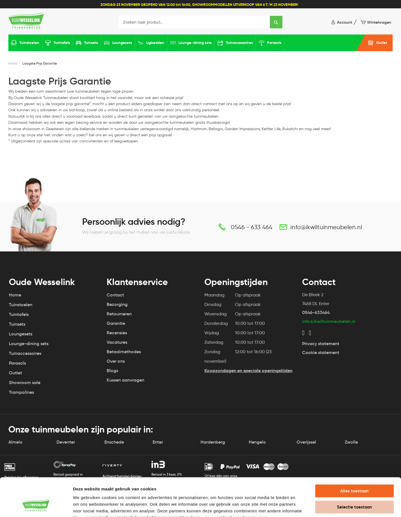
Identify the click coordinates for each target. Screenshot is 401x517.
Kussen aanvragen (125, 380)
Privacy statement (320, 343)
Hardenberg (212, 442)
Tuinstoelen (29, 42)
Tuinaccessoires (239, 42)
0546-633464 (316, 312)
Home (12, 63)
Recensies (117, 332)
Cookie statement (320, 352)
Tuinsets (91, 42)
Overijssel (306, 442)
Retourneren (119, 313)
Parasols (274, 42)
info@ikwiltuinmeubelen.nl (326, 227)
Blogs (112, 370)
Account (344, 22)
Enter (158, 442)
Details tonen (301, 506)
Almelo (15, 442)
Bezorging (117, 304)
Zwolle (351, 442)
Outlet (381, 42)
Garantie (116, 323)
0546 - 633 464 (251, 227)
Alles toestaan (354, 456)
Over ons (116, 361)
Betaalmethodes (124, 351)
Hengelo (257, 442)
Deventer (66, 442)
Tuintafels (61, 42)
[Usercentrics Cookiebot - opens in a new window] (36, 506)
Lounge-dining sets (195, 42)
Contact (115, 295)
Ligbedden (155, 42)
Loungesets (122, 42)
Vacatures (117, 342)
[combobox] (200, 22)
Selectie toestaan (354, 473)
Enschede (114, 442)
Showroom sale (24, 382)
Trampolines (21, 392)
